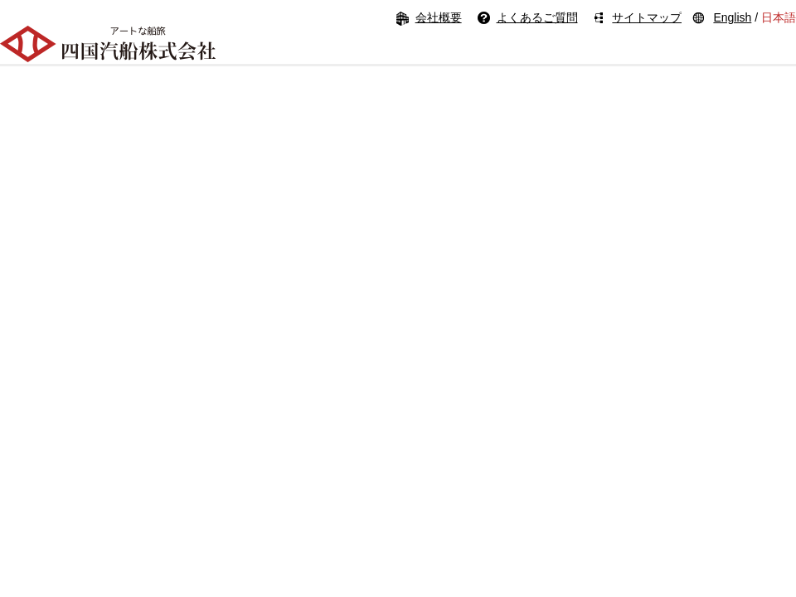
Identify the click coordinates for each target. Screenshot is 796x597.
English (732, 17)
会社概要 (438, 17)
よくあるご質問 (537, 17)
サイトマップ (647, 17)
